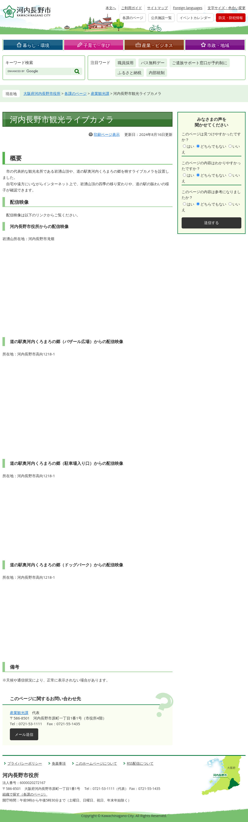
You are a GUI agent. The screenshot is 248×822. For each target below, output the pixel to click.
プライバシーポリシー (24, 763)
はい (190, 146)
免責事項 (59, 763)
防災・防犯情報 (231, 17)
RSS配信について (140, 763)
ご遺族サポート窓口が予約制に (199, 62)
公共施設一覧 (161, 17)
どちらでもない (213, 146)
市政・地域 (218, 45)
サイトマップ (157, 7)
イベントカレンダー (195, 17)
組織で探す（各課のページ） (24, 794)
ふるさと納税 (129, 72)
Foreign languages (187, 7)
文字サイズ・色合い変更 (227, 7)
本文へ (111, 7)
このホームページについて (96, 763)
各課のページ (132, 17)
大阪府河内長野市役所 (41, 93)
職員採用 (126, 62)
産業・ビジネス (157, 45)
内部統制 (157, 72)
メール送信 (24, 734)
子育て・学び (96, 45)
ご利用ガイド (131, 7)
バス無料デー (153, 62)
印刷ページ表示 (107, 134)
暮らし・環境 (36, 45)
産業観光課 (100, 93)
